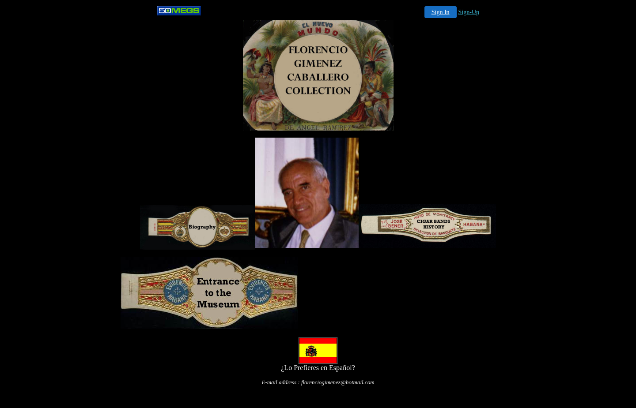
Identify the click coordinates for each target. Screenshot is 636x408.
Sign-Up (468, 12)
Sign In (441, 12)
